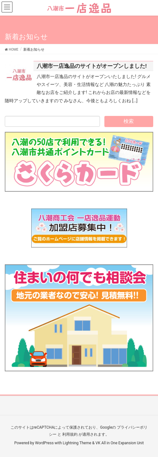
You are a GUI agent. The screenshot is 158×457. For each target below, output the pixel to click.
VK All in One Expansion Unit (119, 443)
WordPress (44, 443)
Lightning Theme (77, 443)
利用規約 (70, 434)
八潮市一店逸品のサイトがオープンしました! (92, 66)
